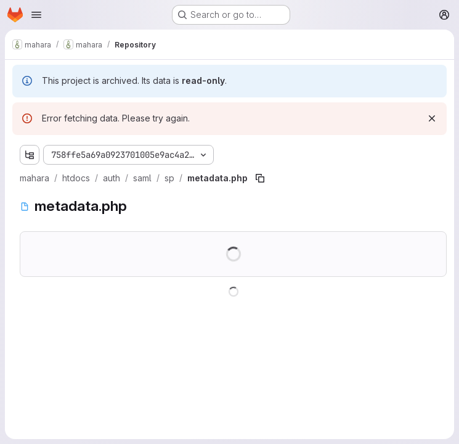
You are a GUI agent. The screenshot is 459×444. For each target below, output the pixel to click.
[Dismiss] (431, 118)
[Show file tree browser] (29, 155)
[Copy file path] (260, 178)
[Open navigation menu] (36, 15)
